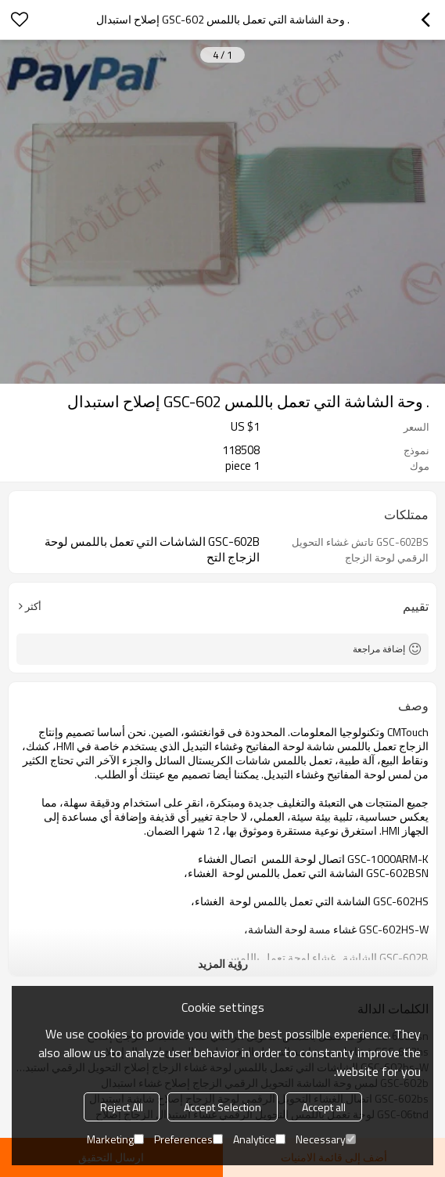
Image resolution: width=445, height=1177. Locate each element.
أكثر (33, 606)
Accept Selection (222, 1107)
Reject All (121, 1107)
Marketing (115, 1139)
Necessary (326, 1139)
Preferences (188, 1139)
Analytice (259, 1139)
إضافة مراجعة (379, 648)
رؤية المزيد (223, 963)
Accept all (324, 1107)
